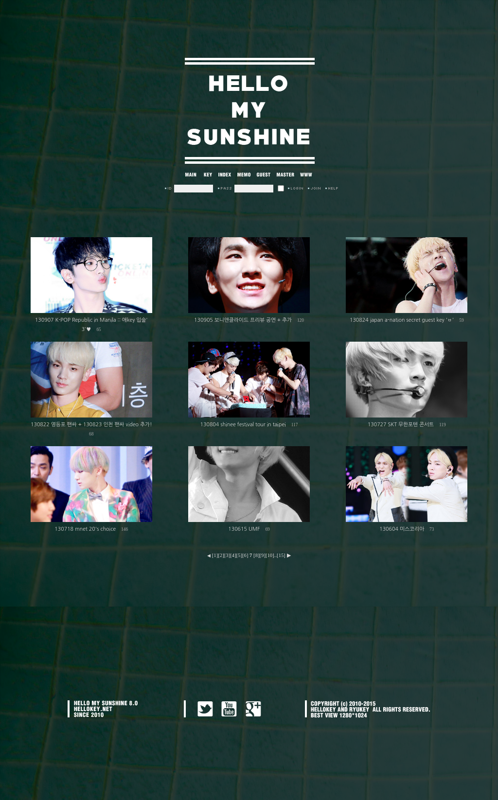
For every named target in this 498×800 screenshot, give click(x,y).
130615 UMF (244, 529)
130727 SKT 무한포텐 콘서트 (401, 424)
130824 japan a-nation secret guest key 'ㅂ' (402, 320)
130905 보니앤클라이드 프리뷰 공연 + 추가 (243, 320)
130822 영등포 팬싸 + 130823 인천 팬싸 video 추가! (91, 424)
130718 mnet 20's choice (85, 529)
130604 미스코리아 (401, 529)
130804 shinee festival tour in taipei (243, 424)
